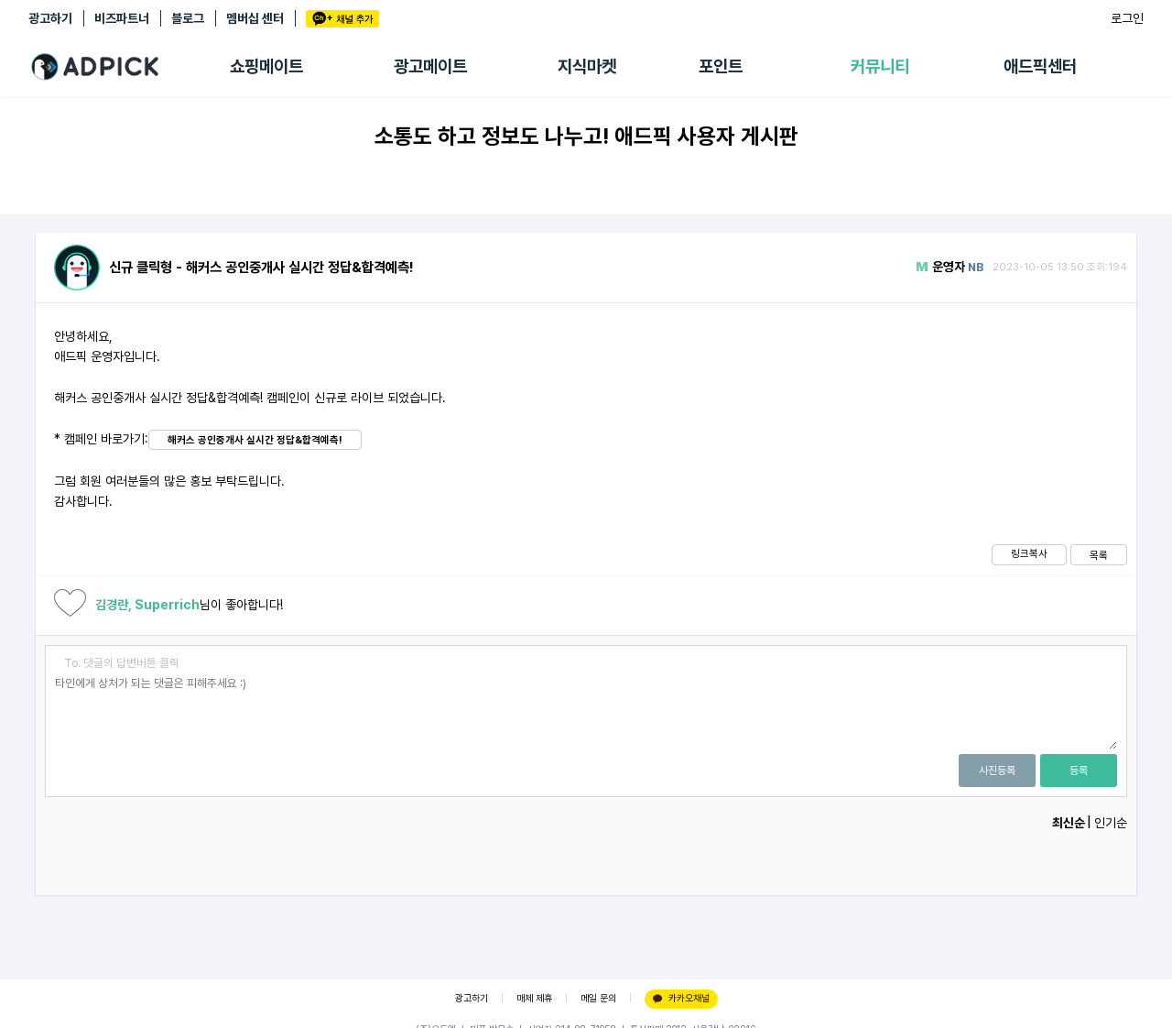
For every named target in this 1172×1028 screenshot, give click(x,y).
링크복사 (1029, 553)
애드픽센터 (1040, 66)
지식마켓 (587, 66)
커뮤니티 (880, 66)
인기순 (1110, 822)
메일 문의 (598, 998)
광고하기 (50, 18)
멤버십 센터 (255, 18)
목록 (1099, 555)
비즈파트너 (121, 18)
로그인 (1127, 18)
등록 (1078, 770)
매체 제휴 (534, 998)
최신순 (1068, 822)
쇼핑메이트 (266, 66)
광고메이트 (430, 66)
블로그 (187, 18)
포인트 (721, 66)
